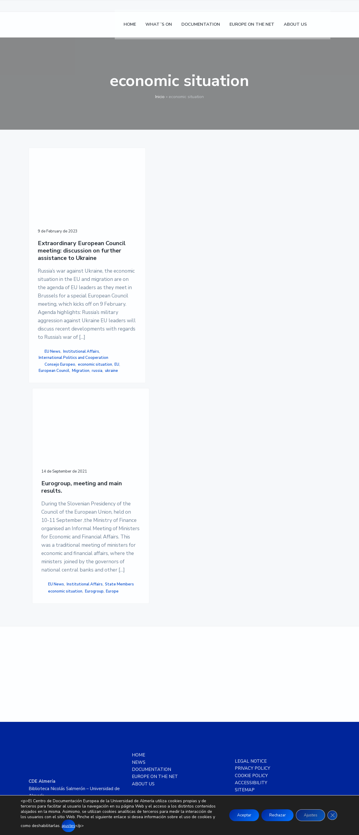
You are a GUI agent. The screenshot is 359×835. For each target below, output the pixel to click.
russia (64, 500)
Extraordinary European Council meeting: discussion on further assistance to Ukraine (62, 234)
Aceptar (235, 815)
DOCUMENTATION (151, 681)
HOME (138, 667)
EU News (52, 456)
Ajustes (308, 815)
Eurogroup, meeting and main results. (134, 220)
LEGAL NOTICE (251, 673)
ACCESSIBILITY (251, 695)
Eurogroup (120, 470)
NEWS (138, 674)
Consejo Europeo (60, 482)
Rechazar (272, 815)
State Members (125, 457)
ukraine (78, 500)
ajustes (105, 826)
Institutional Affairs (57, 462)
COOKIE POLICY (251, 688)
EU (78, 488)
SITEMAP (245, 702)
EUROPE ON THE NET (155, 688)
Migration (47, 500)
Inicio (160, 97)
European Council (54, 494)
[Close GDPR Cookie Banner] (332, 815)
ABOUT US (143, 696)
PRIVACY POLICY (252, 680)
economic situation (56, 488)
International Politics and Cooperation (61, 472)
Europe (138, 470)
